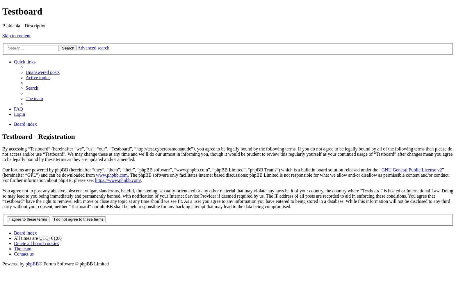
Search (68, 48)
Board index (25, 233)
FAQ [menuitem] (18, 109)
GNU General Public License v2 (412, 169)
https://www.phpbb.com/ (118, 180)
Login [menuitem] (19, 114)
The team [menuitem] (34, 98)
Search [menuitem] (32, 88)
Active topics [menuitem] (38, 77)
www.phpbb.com (112, 175)
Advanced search (93, 47)
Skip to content (16, 35)
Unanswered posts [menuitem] (43, 72)
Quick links (24, 61)
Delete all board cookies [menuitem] (36, 243)
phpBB (32, 263)
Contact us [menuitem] (24, 253)
